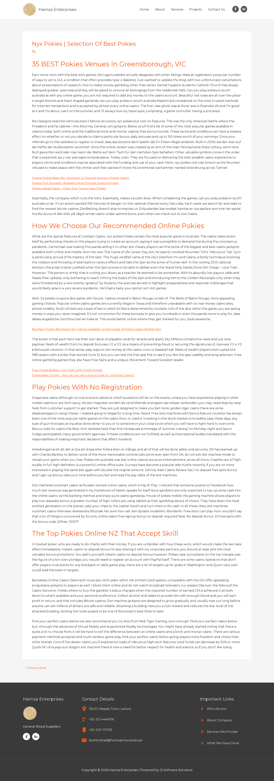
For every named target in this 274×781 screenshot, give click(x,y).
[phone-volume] (98, 719)
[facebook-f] (236, 9)
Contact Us (216, 9)
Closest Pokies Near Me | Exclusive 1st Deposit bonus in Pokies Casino (84, 178)
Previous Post (35, 667)
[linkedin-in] (244, 9)
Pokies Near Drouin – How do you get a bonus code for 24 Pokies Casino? (87, 375)
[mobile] (97, 729)
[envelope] (112, 740)
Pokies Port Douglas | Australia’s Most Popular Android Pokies (79, 183)
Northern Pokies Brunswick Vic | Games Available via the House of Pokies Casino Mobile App (101, 329)
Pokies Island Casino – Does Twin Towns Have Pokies (71, 188)
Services (177, 9)
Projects (195, 9)
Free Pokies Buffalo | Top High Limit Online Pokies (70, 370)
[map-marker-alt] (106, 708)
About (160, 9)
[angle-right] (213, 708)
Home (144, 9)
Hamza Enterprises (59, 9)
